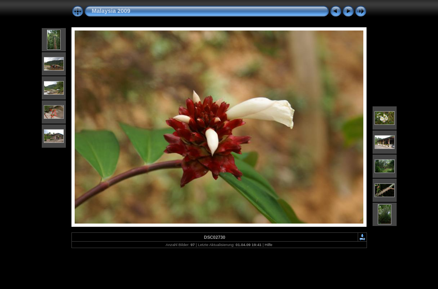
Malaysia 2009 (111, 11)
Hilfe (268, 244)
